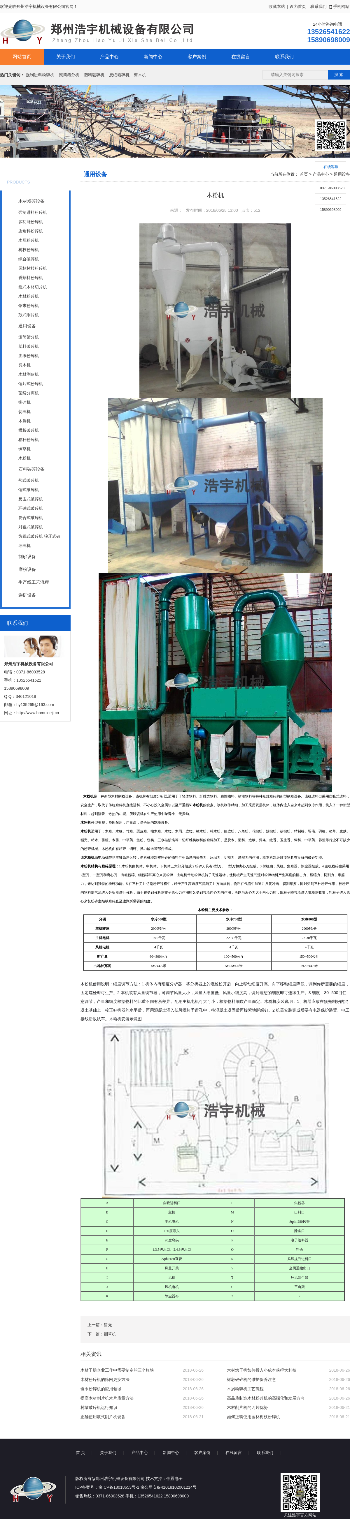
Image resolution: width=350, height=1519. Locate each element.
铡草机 (24, 449)
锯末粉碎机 (28, 305)
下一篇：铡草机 (102, 1334)
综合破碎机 (28, 259)
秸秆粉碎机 (28, 439)
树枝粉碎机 (28, 249)
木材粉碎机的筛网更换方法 (105, 1379)
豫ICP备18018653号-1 (118, 1487)
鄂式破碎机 (28, 480)
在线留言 (240, 56)
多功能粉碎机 (30, 221)
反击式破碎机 (30, 499)
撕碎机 (24, 402)
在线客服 (331, 167)
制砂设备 (27, 556)
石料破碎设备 (31, 469)
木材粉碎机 (28, 296)
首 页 (80, 1452)
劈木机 (140, 75)
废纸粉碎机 (119, 75)
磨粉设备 (27, 569)
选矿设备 (27, 594)
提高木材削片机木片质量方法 (107, 1398)
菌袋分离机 (28, 393)
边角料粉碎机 (30, 231)
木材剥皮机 (28, 374)
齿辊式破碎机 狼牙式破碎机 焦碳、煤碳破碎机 (39, 537)
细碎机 (24, 545)
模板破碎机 (28, 430)
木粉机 (24, 458)
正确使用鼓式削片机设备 (102, 1416)
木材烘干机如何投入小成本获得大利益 (261, 1370)
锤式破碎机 (28, 489)
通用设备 (27, 325)
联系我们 (318, 6)
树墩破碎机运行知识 (98, 1407)
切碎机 (24, 411)
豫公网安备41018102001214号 (168, 1487)
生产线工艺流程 (33, 582)
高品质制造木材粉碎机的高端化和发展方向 (265, 1398)
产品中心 (109, 56)
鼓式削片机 (28, 315)
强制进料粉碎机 (40, 75)
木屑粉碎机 (28, 240)
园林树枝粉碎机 (32, 268)
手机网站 (339, 6)
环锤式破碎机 (30, 508)
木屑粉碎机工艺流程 (245, 1388)
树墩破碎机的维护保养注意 (251, 1379)
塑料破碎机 (94, 75)
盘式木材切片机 (32, 287)
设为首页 (298, 6)
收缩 (308, 156)
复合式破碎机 (30, 517)
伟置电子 (174, 1478)
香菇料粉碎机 (30, 277)
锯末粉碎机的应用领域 (100, 1388)
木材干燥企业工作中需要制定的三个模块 (117, 1370)
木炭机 (24, 421)
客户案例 (197, 56)
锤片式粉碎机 (30, 383)
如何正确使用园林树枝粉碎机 (253, 1416)
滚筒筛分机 (69, 75)
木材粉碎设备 (31, 201)
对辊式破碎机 (30, 527)
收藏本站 (277, 6)
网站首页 (22, 56)
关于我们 (65, 56)
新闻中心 (153, 56)
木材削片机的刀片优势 (247, 1407)
